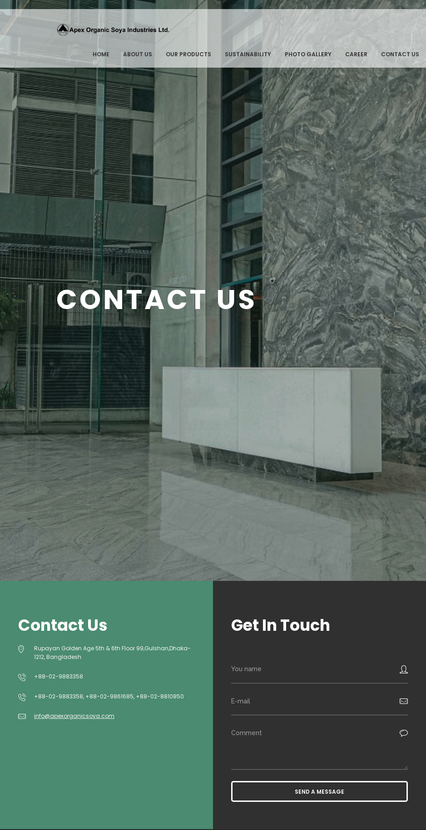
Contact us (400, 54)
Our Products (188, 54)
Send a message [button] (319, 792)
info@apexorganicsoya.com (74, 716)
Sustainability (248, 54)
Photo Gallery (308, 54)
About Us (137, 54)
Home (101, 54)
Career (356, 54)
